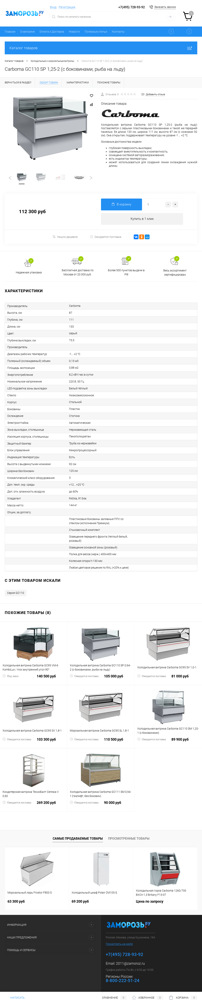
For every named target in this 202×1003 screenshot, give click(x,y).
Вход (53, 7)
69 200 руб (80, 901)
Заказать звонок (165, 6)
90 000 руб (101, 805)
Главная (10, 31)
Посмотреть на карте (119, 944)
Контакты (118, 31)
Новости (74, 31)
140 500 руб (34, 678)
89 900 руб (168, 741)
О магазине (27, 31)
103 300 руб (34, 741)
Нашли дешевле (65, 236)
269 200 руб (34, 805)
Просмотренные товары (129, 838)
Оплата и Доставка (51, 31)
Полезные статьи (96, 31)
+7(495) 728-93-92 (131, 7)
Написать (15, 997)
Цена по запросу (149, 901)
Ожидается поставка (105, 236)
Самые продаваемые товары (78, 838)
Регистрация (67, 7)
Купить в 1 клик (142, 219)
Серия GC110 (15, 592)
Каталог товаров (101, 47)
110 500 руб (101, 741)
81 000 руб (168, 678)
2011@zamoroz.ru (130, 963)
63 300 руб (16, 901)
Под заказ (10, 675)
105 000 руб (101, 678)
